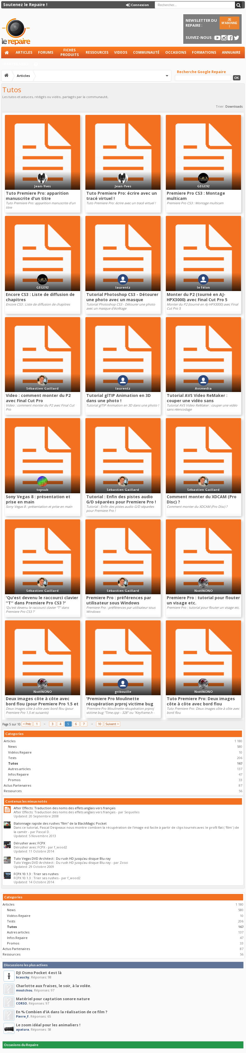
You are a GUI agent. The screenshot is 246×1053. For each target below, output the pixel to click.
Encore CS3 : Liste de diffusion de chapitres (40, 297)
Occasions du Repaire (21, 1045)
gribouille (123, 691)
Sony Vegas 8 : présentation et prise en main (38, 499)
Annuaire (231, 52)
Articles (24, 52)
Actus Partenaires (17, 785)
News (12, 746)
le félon (203, 287)
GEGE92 (203, 186)
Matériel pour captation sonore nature (53, 998)
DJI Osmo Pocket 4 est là (39, 972)
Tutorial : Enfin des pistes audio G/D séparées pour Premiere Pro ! (121, 499)
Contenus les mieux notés (26, 801)
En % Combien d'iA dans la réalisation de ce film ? (61, 1011)
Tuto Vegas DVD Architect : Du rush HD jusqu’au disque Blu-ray (62, 858)
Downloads (234, 106)
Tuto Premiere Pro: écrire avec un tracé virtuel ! (121, 195)
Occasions (175, 52)
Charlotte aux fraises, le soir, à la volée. (53, 985)
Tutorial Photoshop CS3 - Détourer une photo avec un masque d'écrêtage (122, 300)
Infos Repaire (18, 774)
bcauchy (22, 977)
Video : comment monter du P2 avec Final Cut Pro (38, 398)
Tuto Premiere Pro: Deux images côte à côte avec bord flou (201, 701)
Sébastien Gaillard (42, 388)
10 (99, 724)
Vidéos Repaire (20, 752)
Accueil (7, 52)
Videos (120, 52)
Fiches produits (69, 52)
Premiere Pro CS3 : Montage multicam (196, 195)
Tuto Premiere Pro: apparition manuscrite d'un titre (37, 195)
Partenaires (16, 64)
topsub (42, 489)
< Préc (27, 724)
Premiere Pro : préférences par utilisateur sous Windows (118, 600)
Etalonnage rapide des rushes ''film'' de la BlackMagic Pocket (60, 823)
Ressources (97, 52)
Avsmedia (203, 388)
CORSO (21, 1003)
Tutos (13, 763)
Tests (12, 758)
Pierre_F (22, 1016)
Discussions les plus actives (26, 965)
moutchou (24, 990)
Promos (14, 780)
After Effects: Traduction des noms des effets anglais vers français (64, 808)
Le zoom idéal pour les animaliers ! (48, 1025)
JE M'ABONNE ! (229, 23)
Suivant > (112, 724)
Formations (204, 52)
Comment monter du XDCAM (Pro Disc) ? (201, 499)
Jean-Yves (42, 186)
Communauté (146, 52)
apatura (22, 1029)
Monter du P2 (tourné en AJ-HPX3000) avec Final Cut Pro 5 (197, 297)
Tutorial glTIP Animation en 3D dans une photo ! (118, 398)
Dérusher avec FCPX (29, 843)
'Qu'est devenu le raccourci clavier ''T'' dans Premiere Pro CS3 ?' (42, 600)
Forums (45, 52)
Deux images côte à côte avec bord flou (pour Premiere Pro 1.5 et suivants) (42, 704)
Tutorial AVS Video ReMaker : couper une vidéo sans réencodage (197, 401)
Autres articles (19, 769)
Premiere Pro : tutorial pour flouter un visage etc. (203, 600)
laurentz (122, 287)
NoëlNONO (203, 590)
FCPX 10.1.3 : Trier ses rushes (36, 874)
